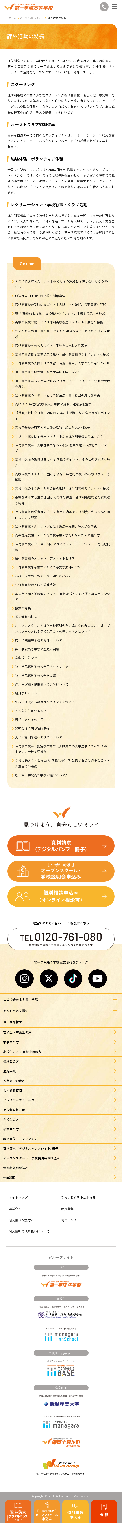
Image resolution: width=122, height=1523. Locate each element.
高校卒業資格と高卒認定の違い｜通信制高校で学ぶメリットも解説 (62, 354)
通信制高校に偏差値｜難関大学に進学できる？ (48, 372)
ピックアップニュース (19, 1100)
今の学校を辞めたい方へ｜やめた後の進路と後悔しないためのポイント (62, 284)
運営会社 (15, 1208)
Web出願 (9, 1177)
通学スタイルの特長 (29, 719)
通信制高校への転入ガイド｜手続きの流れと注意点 (51, 345)
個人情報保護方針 (21, 1220)
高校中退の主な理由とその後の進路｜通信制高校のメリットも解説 (62, 488)
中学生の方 (11, 1042)
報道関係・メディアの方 (20, 1139)
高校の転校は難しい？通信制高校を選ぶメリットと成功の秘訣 (59, 322)
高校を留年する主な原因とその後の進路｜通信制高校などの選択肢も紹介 (62, 500)
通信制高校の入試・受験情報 (35, 584)
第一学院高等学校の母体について (38, 640)
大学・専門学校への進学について (38, 737)
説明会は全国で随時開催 (32, 728)
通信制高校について (32, 18)
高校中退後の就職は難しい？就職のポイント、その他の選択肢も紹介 (62, 462)
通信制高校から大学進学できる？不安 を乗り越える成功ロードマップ (62, 448)
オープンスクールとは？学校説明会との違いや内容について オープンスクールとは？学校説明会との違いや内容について (62, 628)
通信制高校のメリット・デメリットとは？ (45, 558)
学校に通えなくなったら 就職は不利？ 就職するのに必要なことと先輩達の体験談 (62, 763)
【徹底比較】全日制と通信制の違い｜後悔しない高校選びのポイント (62, 416)
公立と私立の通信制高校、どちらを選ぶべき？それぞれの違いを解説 (62, 334)
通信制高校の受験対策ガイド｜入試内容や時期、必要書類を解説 (60, 304)
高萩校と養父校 (26, 658)
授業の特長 (23, 608)
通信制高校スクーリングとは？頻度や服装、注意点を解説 (56, 526)
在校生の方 (11, 1119)
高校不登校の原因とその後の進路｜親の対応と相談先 (52, 427)
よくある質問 (12, 1090)
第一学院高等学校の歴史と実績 (37, 649)
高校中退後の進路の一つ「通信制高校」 (43, 576)
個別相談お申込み (15, 1168)
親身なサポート (26, 693)
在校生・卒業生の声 (17, 1032)
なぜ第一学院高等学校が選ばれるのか (41, 775)
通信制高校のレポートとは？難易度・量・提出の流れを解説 (57, 395)
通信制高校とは (14, 1109)
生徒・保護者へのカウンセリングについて (45, 702)
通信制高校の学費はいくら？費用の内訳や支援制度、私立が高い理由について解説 (62, 515)
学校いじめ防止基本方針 (78, 1197)
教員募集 (67, 1208)
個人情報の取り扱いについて (29, 1231)
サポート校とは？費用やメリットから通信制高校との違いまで (59, 436)
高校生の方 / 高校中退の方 (22, 1051)
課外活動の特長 (26, 617)
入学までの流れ (14, 1080)
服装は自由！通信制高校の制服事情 (40, 296)
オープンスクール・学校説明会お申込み (31, 1158)
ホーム (13, 18)
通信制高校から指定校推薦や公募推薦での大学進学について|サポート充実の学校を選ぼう (62, 749)
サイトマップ (18, 1197)
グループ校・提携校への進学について (41, 684)
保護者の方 (11, 1061)
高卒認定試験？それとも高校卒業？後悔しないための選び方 (57, 535)
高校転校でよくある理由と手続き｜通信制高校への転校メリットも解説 (62, 477)
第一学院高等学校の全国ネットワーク (41, 666)
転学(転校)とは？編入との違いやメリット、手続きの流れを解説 (60, 313)
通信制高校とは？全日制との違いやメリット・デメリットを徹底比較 (62, 547)
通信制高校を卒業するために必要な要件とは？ (48, 567)
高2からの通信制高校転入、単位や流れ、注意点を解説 (53, 404)
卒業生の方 (11, 1129)
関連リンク (69, 1220)
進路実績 (9, 1071)
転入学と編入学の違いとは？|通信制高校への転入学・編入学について (62, 596)
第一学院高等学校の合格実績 (35, 675)
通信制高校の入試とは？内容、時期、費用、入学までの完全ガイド (62, 363)
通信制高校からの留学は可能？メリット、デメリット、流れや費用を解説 (62, 384)
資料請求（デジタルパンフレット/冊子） (32, 1148)
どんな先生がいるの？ (30, 710)
